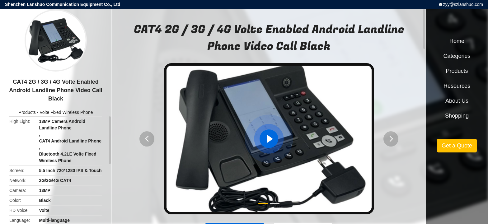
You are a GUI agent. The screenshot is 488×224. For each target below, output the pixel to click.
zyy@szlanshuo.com (463, 4)
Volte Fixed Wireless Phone (66, 112)
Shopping (457, 116)
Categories (456, 56)
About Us (456, 101)
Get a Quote (457, 145)
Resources (456, 86)
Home (456, 41)
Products (27, 112)
